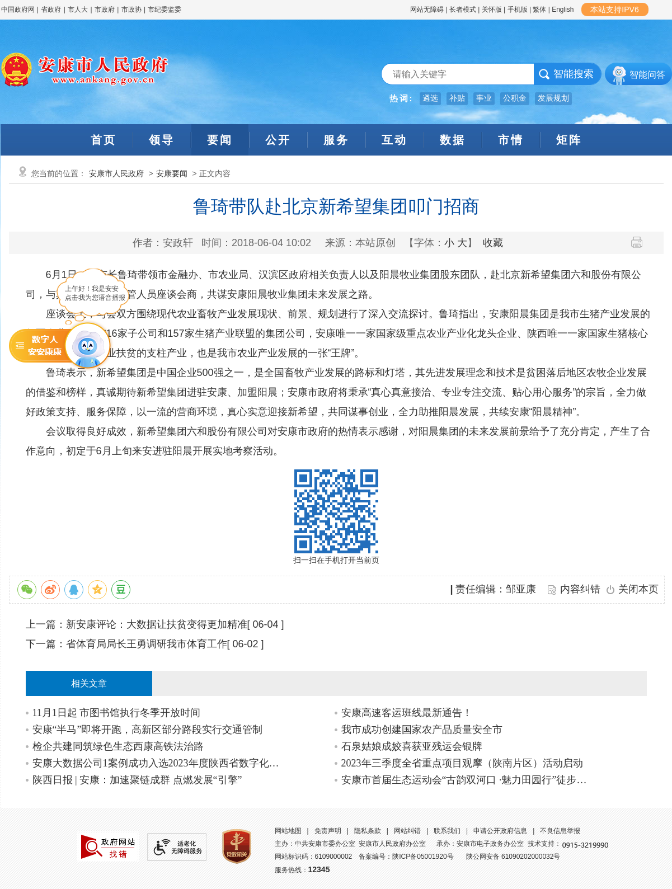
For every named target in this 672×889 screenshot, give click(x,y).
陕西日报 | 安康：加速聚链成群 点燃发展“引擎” (137, 779)
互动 (394, 140)
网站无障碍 (427, 9)
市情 (511, 140)
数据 (453, 140)
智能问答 (647, 74)
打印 (641, 242)
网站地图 (288, 831)
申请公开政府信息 (500, 831)
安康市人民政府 (116, 173)
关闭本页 (638, 589)
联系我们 (447, 831)
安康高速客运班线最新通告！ (406, 712)
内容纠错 (580, 589)
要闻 (220, 140)
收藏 (493, 242)
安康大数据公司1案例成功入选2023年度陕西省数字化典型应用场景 (156, 763)
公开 (278, 140)
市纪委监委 (164, 9)
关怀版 (492, 9)
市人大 (78, 9)
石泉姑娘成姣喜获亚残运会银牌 (411, 746)
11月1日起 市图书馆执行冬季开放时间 (116, 712)
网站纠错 (407, 831)
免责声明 (327, 831)
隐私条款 (367, 831)
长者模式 (462, 9)
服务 (336, 140)
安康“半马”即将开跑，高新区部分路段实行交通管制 (147, 729)
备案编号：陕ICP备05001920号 (406, 856)
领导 (162, 140)
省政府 (52, 9)
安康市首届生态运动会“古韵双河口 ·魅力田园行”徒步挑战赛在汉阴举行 (465, 779)
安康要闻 (171, 173)
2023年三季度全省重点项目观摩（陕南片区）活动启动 (462, 763)
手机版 (517, 9)
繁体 (539, 9)
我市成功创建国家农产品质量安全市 (421, 729)
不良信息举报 (560, 831)
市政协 (131, 9)
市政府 (105, 9)
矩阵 (569, 140)
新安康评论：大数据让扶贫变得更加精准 (156, 624)
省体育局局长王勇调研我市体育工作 (146, 644)
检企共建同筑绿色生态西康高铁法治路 (118, 746)
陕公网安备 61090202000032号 (513, 856)
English (563, 9)
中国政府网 (18, 9)
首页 (103, 140)
